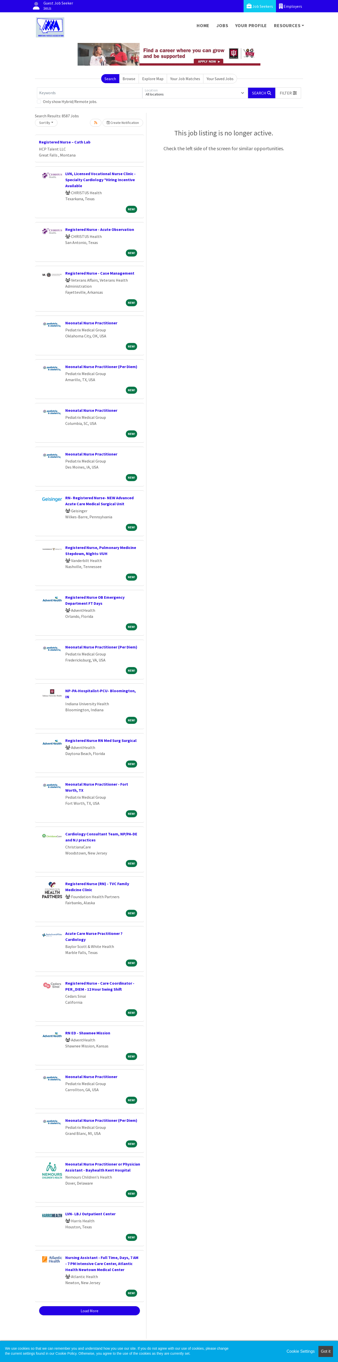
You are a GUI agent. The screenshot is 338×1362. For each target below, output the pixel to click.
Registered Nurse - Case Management (99, 273)
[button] (288, 92)
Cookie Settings (301, 1351)
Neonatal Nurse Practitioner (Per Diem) (101, 366)
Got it (325, 1351)
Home (203, 25)
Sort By (44, 122)
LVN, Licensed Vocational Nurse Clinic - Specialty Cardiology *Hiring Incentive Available (100, 179)
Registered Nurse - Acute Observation (99, 229)
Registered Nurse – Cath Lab (64, 141)
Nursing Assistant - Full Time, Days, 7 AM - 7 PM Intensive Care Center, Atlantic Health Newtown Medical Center (101, 1263)
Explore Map (152, 78)
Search (110, 78)
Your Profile (251, 25)
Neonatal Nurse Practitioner (91, 322)
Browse (129, 78)
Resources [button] (287, 25)
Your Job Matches (185, 78)
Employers (290, 6)
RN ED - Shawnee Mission (87, 1032)
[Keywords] (89, 92)
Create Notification (123, 122)
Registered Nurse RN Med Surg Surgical (101, 740)
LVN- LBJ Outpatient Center (90, 1213)
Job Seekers (260, 6)
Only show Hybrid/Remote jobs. (70, 101)
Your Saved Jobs (220, 78)
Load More (89, 1310)
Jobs (222, 25)
